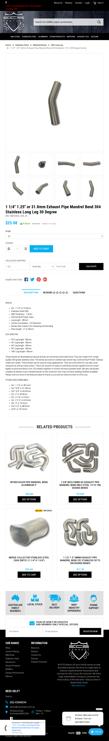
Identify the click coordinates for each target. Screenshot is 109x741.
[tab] (31, 292)
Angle (8, 231)
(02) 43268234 (18, 702)
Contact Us (36, 655)
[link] (7, 2)
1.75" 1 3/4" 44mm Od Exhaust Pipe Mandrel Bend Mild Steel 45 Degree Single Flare (25, 727)
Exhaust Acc (83, 37)
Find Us (9, 696)
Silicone (94, 37)
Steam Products (57, 37)
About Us (58, 3)
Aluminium (43, 37)
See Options (29, 499)
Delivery (68, 3)
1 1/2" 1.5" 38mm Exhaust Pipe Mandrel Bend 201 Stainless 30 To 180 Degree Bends (80, 560)
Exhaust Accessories (15, 673)
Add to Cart (41, 248)
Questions (79, 292)
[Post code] (66, 266)
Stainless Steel (29, 37)
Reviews (55, 292)
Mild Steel (15, 37)
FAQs (8, 648)
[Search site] (99, 22)
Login (87, 3)
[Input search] (65, 22)
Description (31, 292)
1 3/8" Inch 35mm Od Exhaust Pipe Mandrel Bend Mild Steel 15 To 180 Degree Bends (80, 485)
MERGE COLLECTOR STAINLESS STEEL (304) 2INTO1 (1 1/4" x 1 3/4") (29, 559)
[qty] (17, 248)
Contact (78, 3)
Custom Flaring (12, 651)
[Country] (42, 266)
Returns (34, 658)
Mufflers (71, 37)
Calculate (91, 266)
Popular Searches (39, 662)
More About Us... (79, 685)
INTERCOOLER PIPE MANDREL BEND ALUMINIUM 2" (29, 483)
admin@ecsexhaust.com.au (22, 707)
